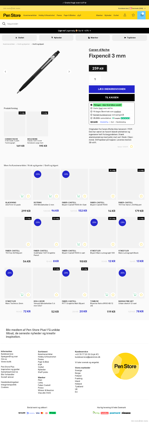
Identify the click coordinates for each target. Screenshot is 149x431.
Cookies (5, 387)
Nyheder (108, 15)
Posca (40, 387)
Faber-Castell (44, 385)
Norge (78, 373)
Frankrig (78, 378)
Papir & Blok (43, 362)
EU (76, 392)
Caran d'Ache (99, 50)
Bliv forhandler (7, 374)
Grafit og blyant (38, 44)
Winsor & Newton (46, 390)
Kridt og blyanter (24, 44)
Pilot (40, 380)
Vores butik (6, 361)
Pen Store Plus (7, 367)
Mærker (99, 15)
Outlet (116, 15)
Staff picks (43, 372)
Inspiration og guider (10, 369)
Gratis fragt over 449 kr (74, 2)
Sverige (78, 370)
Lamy (40, 382)
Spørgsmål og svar (9, 356)
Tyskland (79, 386)
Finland (78, 376)
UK (76, 389)
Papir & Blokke (70, 15)
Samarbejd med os (9, 372)
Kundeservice (123, 8)
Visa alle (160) (44, 393)
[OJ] (74, 23)
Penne (59, 15)
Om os (4, 359)
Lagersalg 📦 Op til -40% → (74, 30)
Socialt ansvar (7, 377)
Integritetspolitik (8, 384)
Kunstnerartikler (30, 15)
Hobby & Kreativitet (47, 15)
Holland (78, 384)
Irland (77, 381)
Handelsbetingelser (10, 382)
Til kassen (111, 97)
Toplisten (131, 37)
